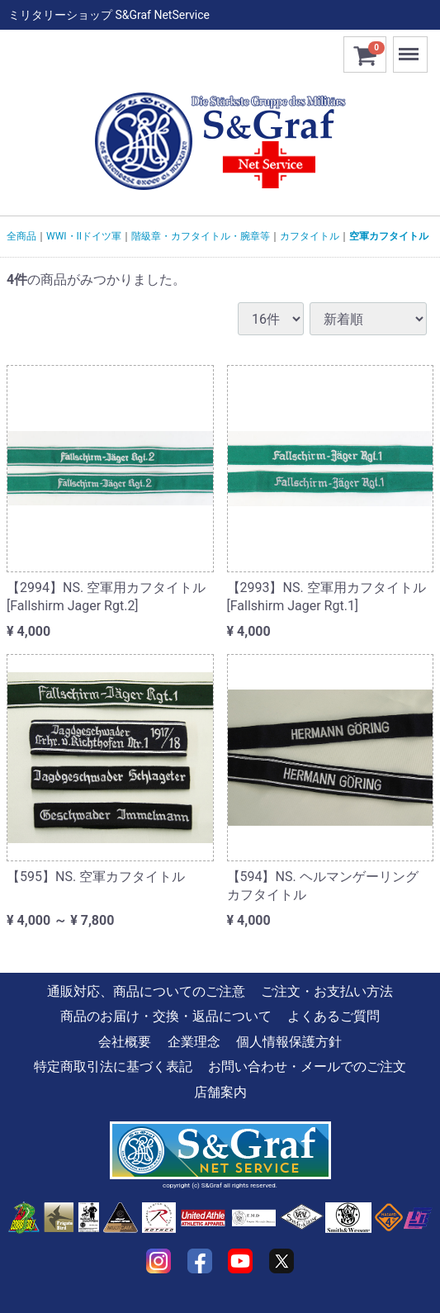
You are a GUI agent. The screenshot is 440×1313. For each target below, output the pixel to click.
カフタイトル (309, 236)
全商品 (21, 236)
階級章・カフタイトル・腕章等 (200, 236)
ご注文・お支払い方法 (327, 991)
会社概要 (124, 1042)
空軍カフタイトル (388, 236)
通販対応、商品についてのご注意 (146, 991)
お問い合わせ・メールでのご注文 (307, 1066)
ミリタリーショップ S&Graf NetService (109, 14)
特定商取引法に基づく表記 (113, 1066)
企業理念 (194, 1042)
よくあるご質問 (333, 1017)
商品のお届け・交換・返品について (166, 1017)
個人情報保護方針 (289, 1042)
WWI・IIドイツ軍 (83, 236)
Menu (410, 46)
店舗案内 (220, 1092)
